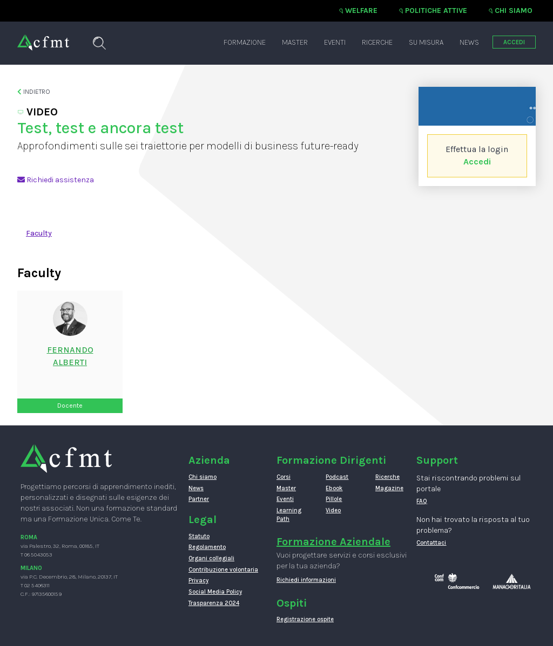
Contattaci (431, 542)
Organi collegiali (211, 558)
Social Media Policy (215, 591)
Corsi (283, 476)
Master (295, 42)
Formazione (245, 42)
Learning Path (288, 515)
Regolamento (207, 547)
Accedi (477, 161)
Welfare (361, 10)
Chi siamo (513, 10)
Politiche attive (436, 10)
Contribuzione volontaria (223, 569)
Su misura (426, 42)
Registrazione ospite (305, 619)
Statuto (199, 536)
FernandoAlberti (70, 356)
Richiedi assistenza (55, 179)
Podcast (337, 476)
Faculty (39, 233)
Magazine (389, 488)
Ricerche (377, 42)
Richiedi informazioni (306, 579)
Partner (198, 499)
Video (333, 510)
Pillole (334, 499)
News (469, 42)
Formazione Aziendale (333, 541)
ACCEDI (514, 42)
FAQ (421, 501)
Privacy (198, 580)
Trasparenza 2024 (213, 603)
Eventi (335, 42)
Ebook (334, 488)
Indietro (33, 91)
